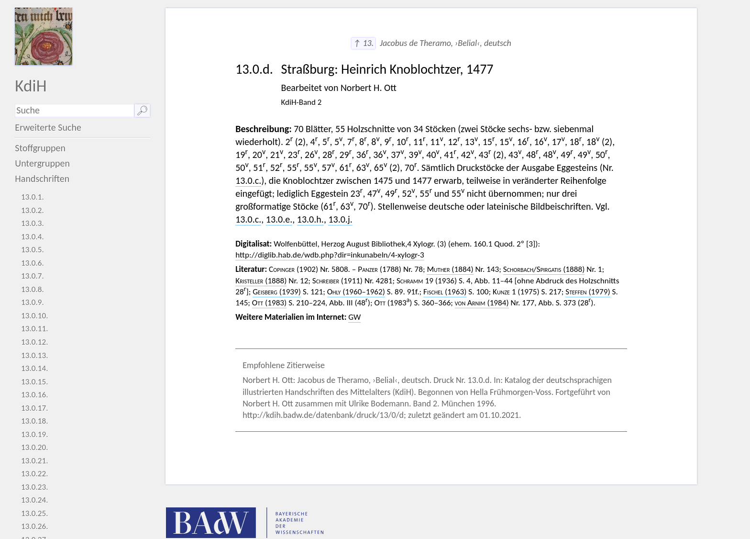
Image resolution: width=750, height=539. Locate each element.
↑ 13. (363, 43)
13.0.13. (34, 355)
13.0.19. (34, 434)
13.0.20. (34, 447)
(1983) (269, 303)
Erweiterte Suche (48, 127)
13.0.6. (32, 263)
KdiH (30, 85)
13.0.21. (34, 461)
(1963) (444, 292)
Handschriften (42, 178)
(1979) (587, 292)
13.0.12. (34, 342)
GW (354, 317)
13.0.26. (34, 526)
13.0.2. (32, 210)
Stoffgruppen (40, 148)
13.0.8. (32, 289)
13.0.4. (32, 237)
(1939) (277, 292)
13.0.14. (34, 368)
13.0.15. (34, 382)
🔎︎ (142, 110)
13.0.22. (34, 474)
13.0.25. (34, 513)
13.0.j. (340, 219)
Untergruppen (42, 163)
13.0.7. (32, 276)
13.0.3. (32, 223)
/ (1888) (544, 269)
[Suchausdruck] (74, 110)
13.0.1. (32, 197)
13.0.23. (34, 487)
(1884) (450, 269)
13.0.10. (34, 316)
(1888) (261, 281)
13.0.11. (34, 329)
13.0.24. (34, 500)
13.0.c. (248, 180)
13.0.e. (279, 219)
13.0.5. (32, 250)
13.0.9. (32, 302)
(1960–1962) (356, 292)
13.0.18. (34, 421)
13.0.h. (310, 219)
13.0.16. (34, 395)
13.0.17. (34, 408)
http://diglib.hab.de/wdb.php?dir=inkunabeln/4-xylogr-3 (329, 255)
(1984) (482, 303)
